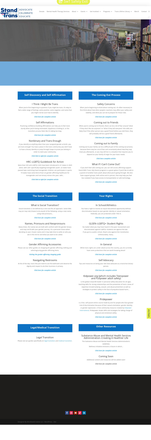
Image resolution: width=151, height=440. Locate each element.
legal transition (49, 341)
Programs (106, 11)
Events (83, 11)
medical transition (65, 341)
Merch (136, 11)
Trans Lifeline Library (122, 11)
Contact (144, 11)
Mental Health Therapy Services (58, 11)
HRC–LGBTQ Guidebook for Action (45, 161)
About (74, 11)
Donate (41, 11)
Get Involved (94, 11)
